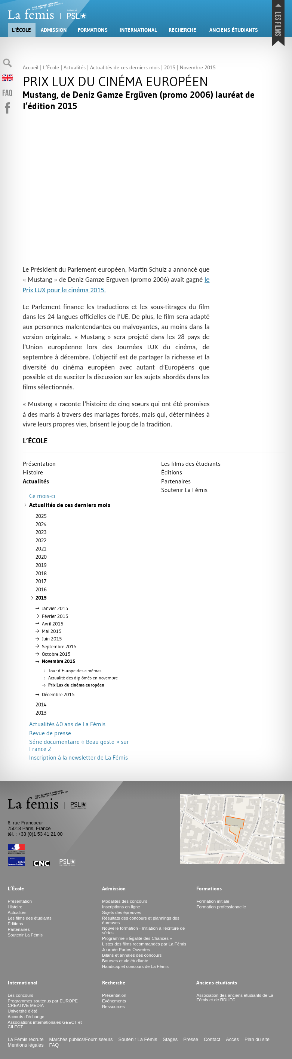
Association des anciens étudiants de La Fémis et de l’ (234, 997)
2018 (41, 573)
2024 (41, 524)
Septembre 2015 (59, 646)
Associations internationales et (45, 1024)
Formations (93, 30)
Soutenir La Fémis (184, 490)
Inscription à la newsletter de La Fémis (78, 757)
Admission (54, 30)
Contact (212, 1039)
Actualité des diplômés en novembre (83, 678)
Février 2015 (55, 616)
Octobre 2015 (56, 654)
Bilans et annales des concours (132, 955)
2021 (41, 548)
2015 (41, 597)
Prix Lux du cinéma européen (76, 685)
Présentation (39, 463)
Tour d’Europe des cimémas (74, 670)
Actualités (36, 481)
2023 (41, 532)
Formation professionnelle (221, 907)
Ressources (113, 1006)
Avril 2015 (52, 624)
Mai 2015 (51, 631)
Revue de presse (50, 733)
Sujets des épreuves (121, 912)
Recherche (182, 30)
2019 (41, 565)
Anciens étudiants (233, 30)
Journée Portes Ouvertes (126, 949)
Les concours (21, 995)
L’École (21, 30)
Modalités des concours (124, 901)
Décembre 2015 (58, 694)
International (138, 30)
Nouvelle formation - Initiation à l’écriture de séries (143, 930)
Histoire (33, 472)
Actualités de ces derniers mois (69, 505)
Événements (114, 1001)
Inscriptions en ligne (121, 907)
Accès (232, 1039)
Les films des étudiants (191, 463)
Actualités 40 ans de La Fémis (67, 724)
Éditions (171, 472)
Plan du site (257, 1039)
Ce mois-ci (42, 496)
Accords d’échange (26, 1016)
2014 (41, 704)
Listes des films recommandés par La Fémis (144, 944)
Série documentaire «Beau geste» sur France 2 (79, 745)
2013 (41, 712)
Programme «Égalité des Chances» (137, 938)
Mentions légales (26, 1045)
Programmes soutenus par (43, 1003)
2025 (41, 516)
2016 (41, 589)
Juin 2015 (52, 639)
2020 (41, 556)
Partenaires (176, 481)
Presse (190, 1039)
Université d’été (22, 1011)
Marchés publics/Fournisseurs (81, 1039)
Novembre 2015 (58, 661)
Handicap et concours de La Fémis (135, 966)
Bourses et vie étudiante (125, 961)
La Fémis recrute (26, 1039)
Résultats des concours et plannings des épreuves (140, 920)
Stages (170, 1039)
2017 (41, 581)
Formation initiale (212, 901)
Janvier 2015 (55, 608)
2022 (41, 540)
